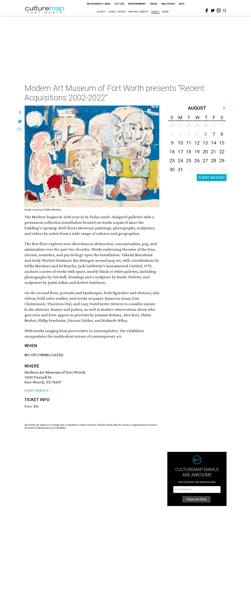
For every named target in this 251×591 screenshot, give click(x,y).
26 (196, 160)
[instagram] (219, 10)
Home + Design (117, 11)
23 (172, 160)
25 (188, 160)
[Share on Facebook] (20, 112)
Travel (153, 4)
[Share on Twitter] (20, 121)
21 (213, 152)
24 (180, 160)
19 (196, 152)
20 (205, 152)
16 (172, 152)
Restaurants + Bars (99, 4)
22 (221, 152)
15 (221, 143)
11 (188, 143)
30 (172, 169)
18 (188, 152)
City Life (119, 4)
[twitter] (213, 10)
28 (213, 160)
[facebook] (207, 10)
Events (155, 11)
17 (180, 152)
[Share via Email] (19, 129)
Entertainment (137, 4)
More (165, 11)
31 (180, 169)
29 (221, 160)
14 (213, 143)
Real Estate (168, 4)
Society (101, 11)
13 (205, 143)
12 (196, 143)
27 (205, 160)
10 (180, 143)
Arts (182, 4)
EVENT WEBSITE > (37, 391)
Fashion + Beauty (138, 11)
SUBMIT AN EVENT (211, 177)
